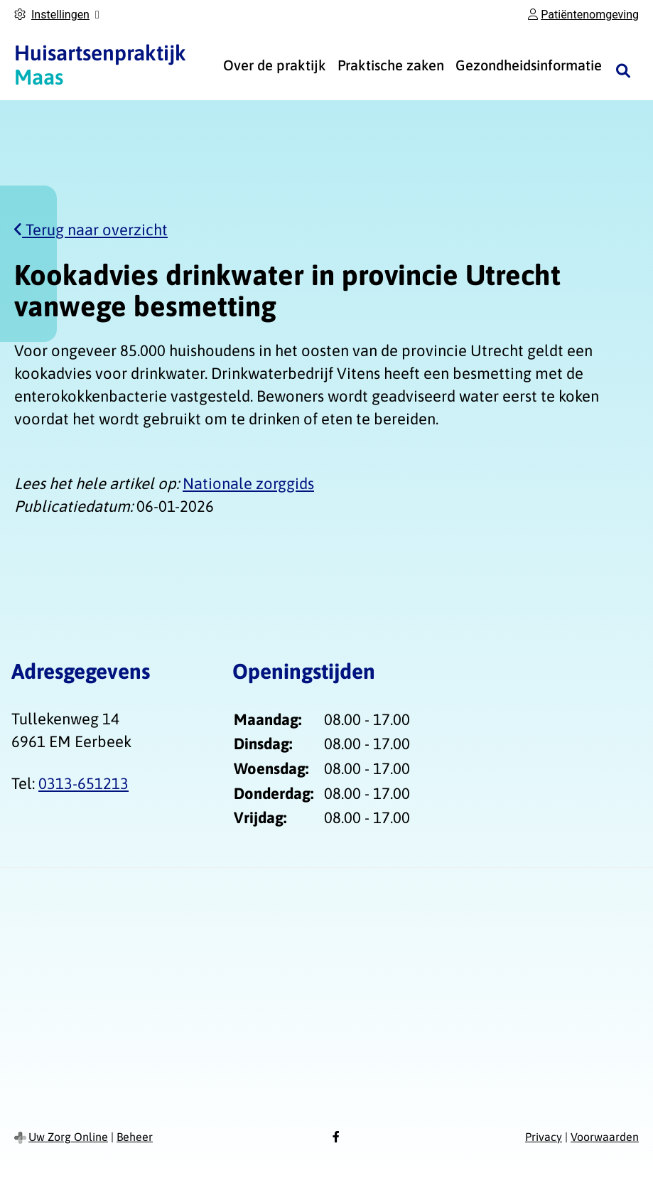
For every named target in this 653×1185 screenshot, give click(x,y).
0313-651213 (83, 783)
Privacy (543, 1136)
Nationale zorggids (248, 483)
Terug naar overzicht (91, 229)
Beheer (135, 1136)
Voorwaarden (605, 1136)
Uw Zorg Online (68, 1136)
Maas (100, 65)
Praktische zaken (391, 65)
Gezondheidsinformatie (528, 65)
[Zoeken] (623, 70)
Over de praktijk (274, 65)
